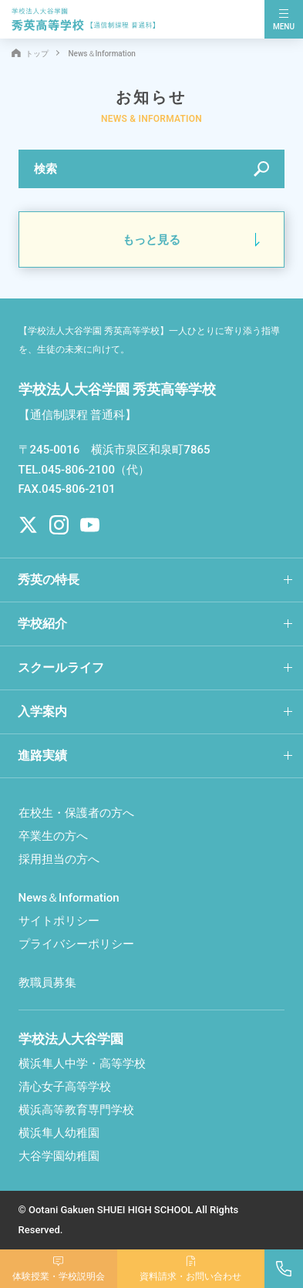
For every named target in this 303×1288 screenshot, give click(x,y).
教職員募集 (47, 983)
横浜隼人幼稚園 (59, 1133)
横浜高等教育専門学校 (76, 1110)
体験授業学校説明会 (58, 1270)
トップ (30, 53)
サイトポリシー (59, 921)
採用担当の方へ (59, 859)
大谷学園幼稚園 (59, 1156)
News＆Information (69, 898)
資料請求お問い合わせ (190, 1270)
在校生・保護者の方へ (76, 813)
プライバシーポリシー (76, 944)
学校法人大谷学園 (71, 1039)
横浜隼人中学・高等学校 (82, 1064)
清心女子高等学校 (65, 1087)
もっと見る (151, 240)
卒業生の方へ (53, 836)
